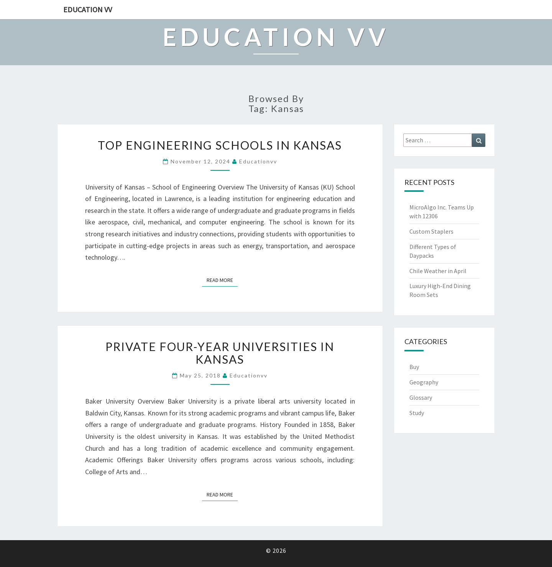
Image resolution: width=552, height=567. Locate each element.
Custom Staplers (431, 231)
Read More (222, 280)
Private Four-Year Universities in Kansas (219, 353)
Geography (423, 382)
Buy (414, 367)
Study (416, 413)
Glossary (420, 397)
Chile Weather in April (438, 271)
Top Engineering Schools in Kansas (220, 145)
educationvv (258, 161)
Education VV (87, 9)
